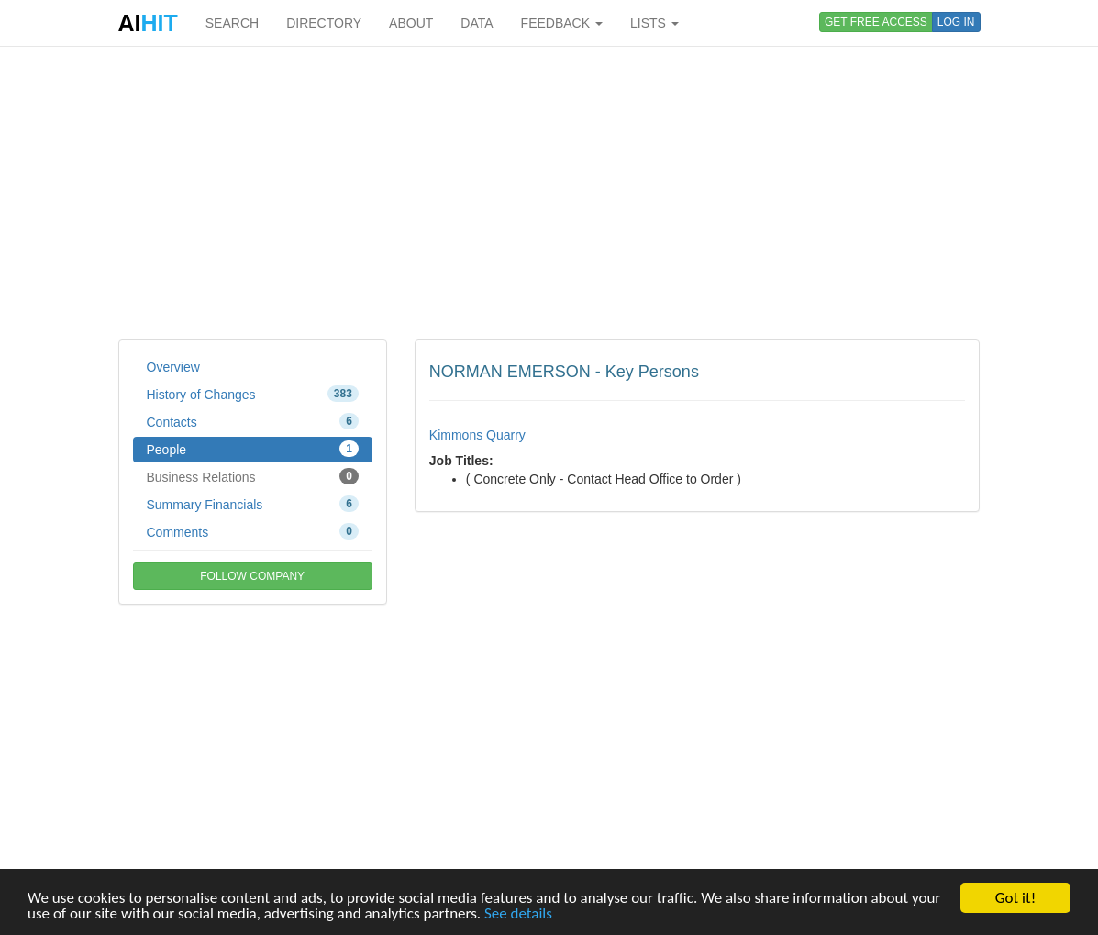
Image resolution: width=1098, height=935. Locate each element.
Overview (173, 367)
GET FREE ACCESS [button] (876, 22)
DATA (476, 23)
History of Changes (253, 393)
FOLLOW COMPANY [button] (252, 576)
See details (518, 914)
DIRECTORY (323, 23)
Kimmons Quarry (477, 435)
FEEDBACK (562, 23)
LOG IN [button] (956, 22)
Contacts (253, 421)
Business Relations (253, 476)
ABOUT (411, 23)
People (253, 448)
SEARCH (232, 23)
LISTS (654, 23)
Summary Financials (253, 503)
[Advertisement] (549, 192)
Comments (253, 531)
